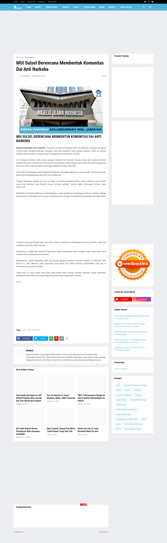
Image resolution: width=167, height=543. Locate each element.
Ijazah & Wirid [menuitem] (90, 7)
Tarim (118, 424)
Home (16, 2)
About (22, 2)
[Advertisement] (84, 32)
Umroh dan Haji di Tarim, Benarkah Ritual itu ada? (88, 430)
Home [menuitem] (29, 7)
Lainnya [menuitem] (111, 7)
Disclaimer (41, 2)
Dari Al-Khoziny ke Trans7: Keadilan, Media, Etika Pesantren (61, 396)
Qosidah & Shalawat (123, 395)
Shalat (118, 390)
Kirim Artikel (52, 2)
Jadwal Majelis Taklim (133, 429)
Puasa (144, 419)
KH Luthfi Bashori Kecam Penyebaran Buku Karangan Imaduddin (28, 431)
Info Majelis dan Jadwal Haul (127, 419)
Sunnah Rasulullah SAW (133, 424)
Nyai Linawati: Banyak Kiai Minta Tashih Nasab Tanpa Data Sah (61, 430)
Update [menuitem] (38, 7)
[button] (144, 7)
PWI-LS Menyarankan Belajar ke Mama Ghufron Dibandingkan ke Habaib (91, 398)
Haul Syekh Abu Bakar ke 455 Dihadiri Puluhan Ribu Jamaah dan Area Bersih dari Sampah (29, 398)
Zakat (118, 429)
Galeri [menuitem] (102, 7)
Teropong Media (120, 369)
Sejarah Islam (121, 405)
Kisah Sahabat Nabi (123, 414)
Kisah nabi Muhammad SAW (126, 410)
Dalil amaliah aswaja (138, 400)
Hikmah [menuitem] (65, 7)
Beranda (19, 57)
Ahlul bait (137, 390)
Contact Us (31, 2)
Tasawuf (138, 395)
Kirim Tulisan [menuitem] (126, 7)
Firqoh (127, 390)
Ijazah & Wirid (121, 400)
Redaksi (30, 350)
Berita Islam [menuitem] (51, 7)
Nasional (36, 330)
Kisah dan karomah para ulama (135, 385)
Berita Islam (30, 57)
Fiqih (118, 385)
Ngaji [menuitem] (76, 7)
